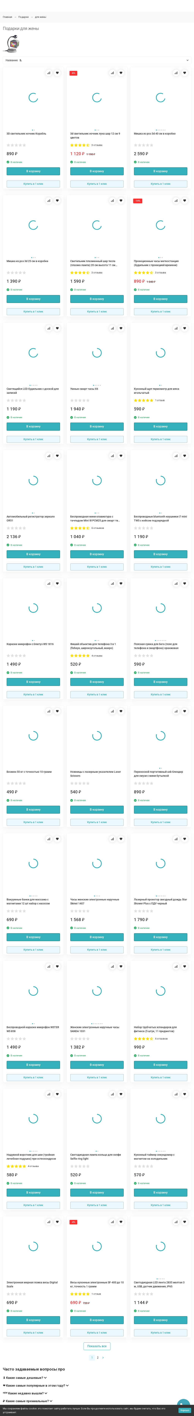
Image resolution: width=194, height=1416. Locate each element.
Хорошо (184, 1410)
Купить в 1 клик (33, 183)
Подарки (23, 17)
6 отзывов (98, 528)
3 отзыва (97, 145)
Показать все (97, 1346)
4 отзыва (97, 655)
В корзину (33, 171)
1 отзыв (160, 400)
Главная (7, 17)
